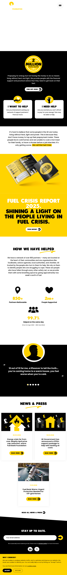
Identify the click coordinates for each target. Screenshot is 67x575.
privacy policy (43, 543)
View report (34, 229)
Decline (18, 570)
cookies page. (31, 566)
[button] (28, 384)
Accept (7, 570)
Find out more (34, 89)
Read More (17, 461)
